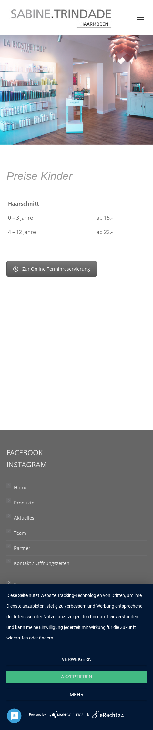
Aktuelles (24, 517)
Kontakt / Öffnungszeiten (41, 563)
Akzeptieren (76, 677)
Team (20, 533)
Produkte (24, 502)
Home (20, 487)
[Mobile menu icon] (140, 17)
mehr (76, 694)
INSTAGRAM (26, 464)
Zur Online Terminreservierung (51, 269)
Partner (22, 548)
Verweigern (77, 659)
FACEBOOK (24, 452)
